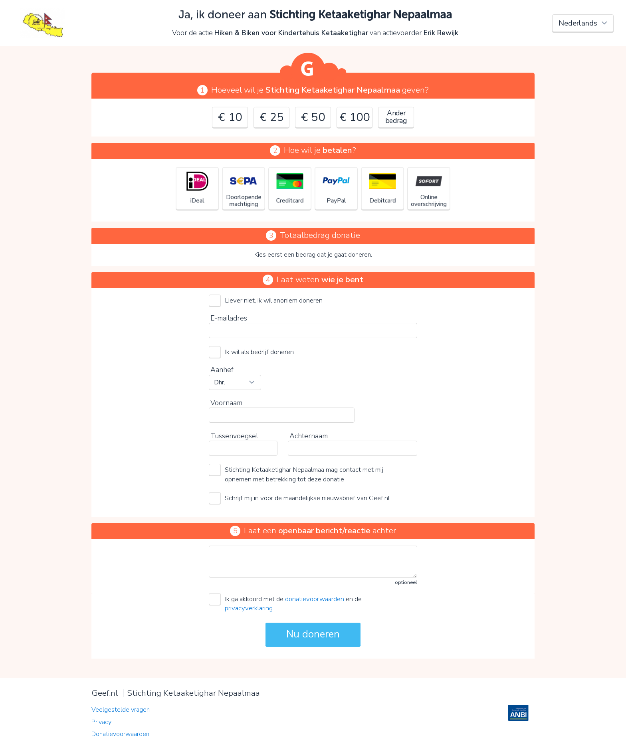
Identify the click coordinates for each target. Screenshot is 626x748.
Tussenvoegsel (234, 436)
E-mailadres (228, 318)
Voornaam (226, 403)
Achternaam (308, 436)
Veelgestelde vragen (120, 709)
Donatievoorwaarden (120, 734)
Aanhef (222, 369)
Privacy (101, 722)
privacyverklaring (249, 608)
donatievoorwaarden (314, 599)
